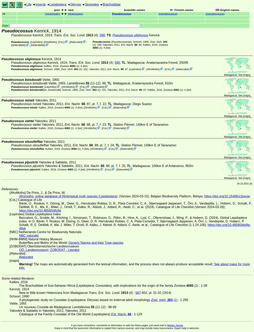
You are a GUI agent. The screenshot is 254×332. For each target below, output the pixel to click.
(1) (69, 66)
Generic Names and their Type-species (96, 242)
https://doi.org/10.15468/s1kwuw (227, 196)
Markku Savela (175, 325)
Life (29, 4)
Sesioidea (92, 4)
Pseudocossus (121, 13)
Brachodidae (112, 4)
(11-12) (83, 83)
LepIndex (36, 42)
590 (102, 35)
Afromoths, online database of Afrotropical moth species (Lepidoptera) (68, 196)
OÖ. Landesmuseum (33, 250)
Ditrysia (75, 4)
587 (138, 292)
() (168, 13)
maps (247, 74)
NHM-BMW (18, 45)
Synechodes (52, 13)
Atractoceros (75, 13)
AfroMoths (50, 42)
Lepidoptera (58, 4)
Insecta (40, 4)
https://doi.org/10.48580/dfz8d (40, 210)
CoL (61, 42)
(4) (76, 35)
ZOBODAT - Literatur (65, 250)
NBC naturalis (29, 235)
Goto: (71, 25)
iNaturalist (76, 42)
